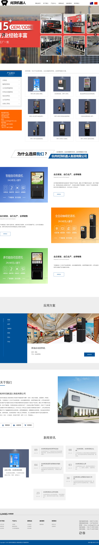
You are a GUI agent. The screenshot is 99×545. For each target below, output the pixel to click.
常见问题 (29, 528)
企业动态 (29, 524)
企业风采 (2, 528)
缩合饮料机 (6, 157)
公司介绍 (2, 524)
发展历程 (2, 526)
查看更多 (50, 233)
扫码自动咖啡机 (7, 153)
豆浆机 (4, 142)
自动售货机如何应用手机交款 (49, 505)
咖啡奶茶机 (6, 145)
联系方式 (54, 524)
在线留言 (54, 526)
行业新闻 (29, 526)
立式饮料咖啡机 (7, 149)
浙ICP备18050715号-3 (93, 542)
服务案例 (42, 524)
